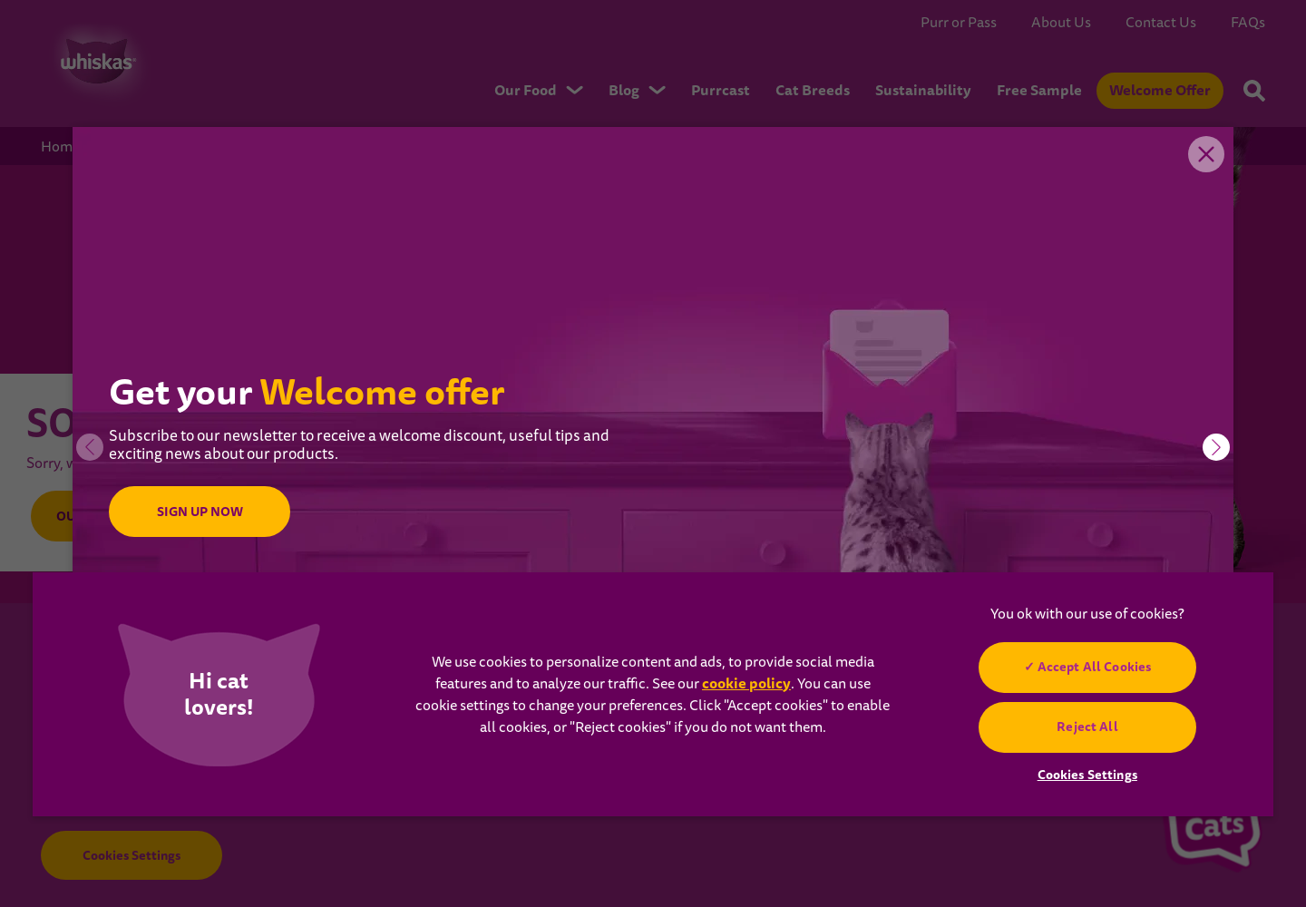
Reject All (1087, 726)
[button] (1216, 447)
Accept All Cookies (1095, 667)
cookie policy (746, 683)
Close (1206, 154)
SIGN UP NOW (199, 511)
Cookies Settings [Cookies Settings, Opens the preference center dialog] (1087, 775)
